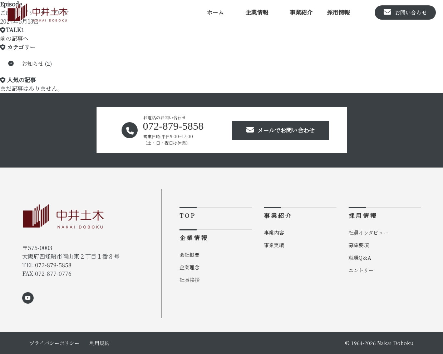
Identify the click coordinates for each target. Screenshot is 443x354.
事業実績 (274, 245)
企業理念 (189, 267)
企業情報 (256, 12)
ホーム (215, 12)
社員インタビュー (368, 232)
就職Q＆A (360, 257)
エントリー (361, 270)
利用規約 (99, 342)
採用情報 (338, 12)
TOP (187, 215)
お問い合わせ (405, 12)
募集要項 (359, 245)
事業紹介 (301, 12)
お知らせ (32, 63)
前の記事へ (14, 38)
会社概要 (189, 254)
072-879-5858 (53, 265)
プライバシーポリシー (54, 342)
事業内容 (274, 232)
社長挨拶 (189, 279)
